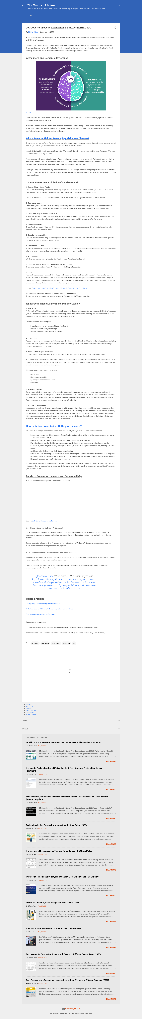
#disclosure (61, 579)
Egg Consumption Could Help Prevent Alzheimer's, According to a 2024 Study (59, 288)
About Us (52, 16)
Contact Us (30, 712)
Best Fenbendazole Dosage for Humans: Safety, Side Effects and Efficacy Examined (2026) (67, 980)
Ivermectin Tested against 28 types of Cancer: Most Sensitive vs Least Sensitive (62, 877)
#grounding (39, 585)
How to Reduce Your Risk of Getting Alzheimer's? (54, 426)
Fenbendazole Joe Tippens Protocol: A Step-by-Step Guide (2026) (56, 825)
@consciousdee (45, 576)
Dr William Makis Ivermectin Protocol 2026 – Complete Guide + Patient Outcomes (63, 742)
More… (92, 16)
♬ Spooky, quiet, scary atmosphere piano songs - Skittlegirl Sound (71, 587)
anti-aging (45, 643)
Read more (111, 761)
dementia (66, 643)
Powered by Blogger (71, 1009)
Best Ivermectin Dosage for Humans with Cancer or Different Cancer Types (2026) (63, 954)
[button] (114, 28)
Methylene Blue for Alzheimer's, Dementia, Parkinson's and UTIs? (49, 609)
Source (28, 112)
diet (74, 643)
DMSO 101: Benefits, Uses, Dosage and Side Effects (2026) (53, 902)
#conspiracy (76, 579)
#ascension (90, 579)
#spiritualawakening (43, 579)
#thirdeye (38, 582)
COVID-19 (64, 16)
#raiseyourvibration (55, 582)
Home (31, 16)
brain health (56, 643)
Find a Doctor (31, 710)
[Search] (119, 6)
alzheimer (35, 643)
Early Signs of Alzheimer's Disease (44, 521)
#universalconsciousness (81, 582)
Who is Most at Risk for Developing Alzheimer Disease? (57, 138)
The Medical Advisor (41, 5)
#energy (51, 585)
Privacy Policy (31, 714)
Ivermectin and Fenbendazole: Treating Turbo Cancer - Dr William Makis (59, 851)
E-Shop (41, 16)
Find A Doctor (78, 16)
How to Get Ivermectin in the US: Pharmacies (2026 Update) (53, 928)
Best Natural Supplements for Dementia (40, 614)
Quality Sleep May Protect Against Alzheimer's (43, 604)
